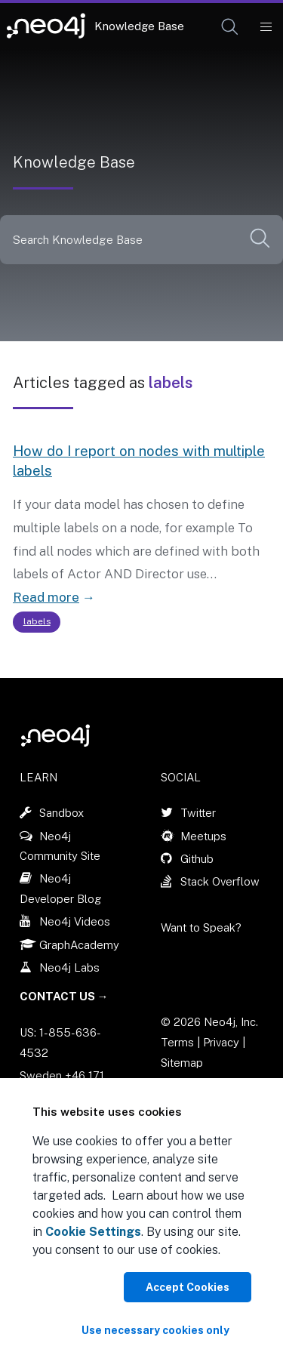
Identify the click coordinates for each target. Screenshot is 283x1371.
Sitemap (182, 1062)
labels (37, 621)
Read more (46, 597)
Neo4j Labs (69, 967)
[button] (229, 26)
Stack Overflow (220, 881)
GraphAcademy (79, 944)
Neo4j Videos (74, 921)
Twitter (198, 812)
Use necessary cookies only (155, 1330)
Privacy (222, 1042)
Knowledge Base (139, 26)
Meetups (203, 836)
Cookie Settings (93, 1232)
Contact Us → (64, 996)
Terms (177, 1042)
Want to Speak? (201, 927)
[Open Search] (230, 27)
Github (197, 858)
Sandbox (61, 812)
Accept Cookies (187, 1287)
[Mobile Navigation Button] (265, 27)
